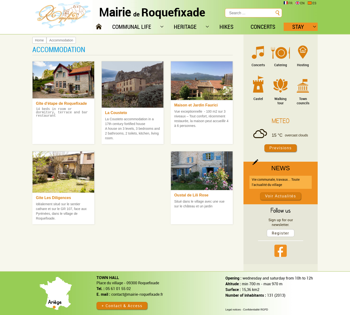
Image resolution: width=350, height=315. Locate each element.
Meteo (280, 121)
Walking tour (280, 100)
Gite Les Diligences (53, 198)
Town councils (303, 100)
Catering (280, 65)
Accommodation (61, 40)
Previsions (280, 148)
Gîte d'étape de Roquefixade (61, 103)
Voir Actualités (280, 196)
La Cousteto (116, 113)
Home (39, 40)
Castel (258, 98)
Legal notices (233, 309)
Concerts (258, 65)
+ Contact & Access (122, 305)
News (280, 168)
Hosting (303, 65)
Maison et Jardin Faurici (196, 105)
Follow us (281, 210)
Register (280, 233)
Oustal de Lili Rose (191, 195)
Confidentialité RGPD (255, 309)
